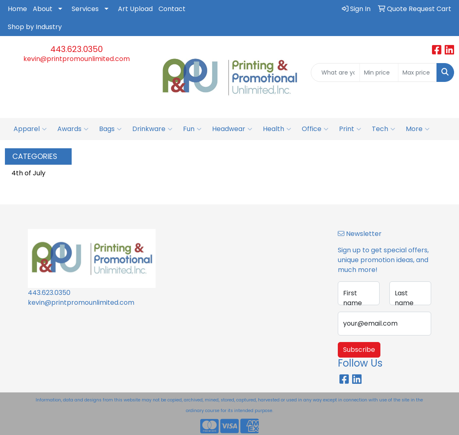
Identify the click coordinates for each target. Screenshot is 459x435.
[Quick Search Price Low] (379, 72)
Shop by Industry (35, 27)
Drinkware (152, 129)
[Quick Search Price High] (417, 72)
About (42, 9)
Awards (72, 129)
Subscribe (359, 349)
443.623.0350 (76, 49)
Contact (171, 9)
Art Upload (135, 9)
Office (315, 129)
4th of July (28, 173)
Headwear (232, 129)
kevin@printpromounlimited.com (76, 58)
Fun (192, 129)
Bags (110, 129)
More (418, 129)
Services (85, 9)
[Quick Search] (335, 72)
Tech (383, 129)
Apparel (30, 129)
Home (17, 9)
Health (277, 129)
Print (350, 129)
